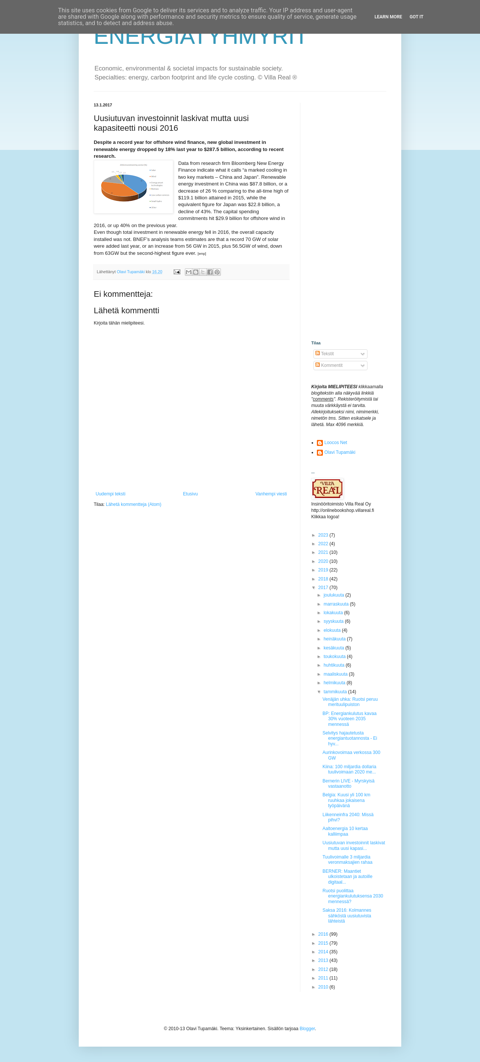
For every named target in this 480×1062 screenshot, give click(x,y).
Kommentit (329, 365)
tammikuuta (336, 691)
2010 (324, 987)
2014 (324, 951)
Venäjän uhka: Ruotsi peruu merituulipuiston (350, 702)
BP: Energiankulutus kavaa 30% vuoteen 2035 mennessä (349, 719)
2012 (324, 969)
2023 (324, 535)
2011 (324, 978)
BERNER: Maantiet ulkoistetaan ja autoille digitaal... (347, 877)
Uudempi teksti (110, 494)
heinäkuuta (335, 639)
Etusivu (190, 494)
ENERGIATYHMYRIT (201, 36)
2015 (324, 943)
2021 (324, 552)
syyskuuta (334, 621)
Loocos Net (335, 442)
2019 (324, 570)
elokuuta (333, 630)
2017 (324, 587)
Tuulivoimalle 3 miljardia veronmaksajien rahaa (347, 859)
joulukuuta (334, 595)
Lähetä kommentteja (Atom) (133, 504)
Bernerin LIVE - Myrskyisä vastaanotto (348, 783)
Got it (416, 16)
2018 (324, 579)
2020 (324, 561)
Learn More (388, 16)
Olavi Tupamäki (340, 452)
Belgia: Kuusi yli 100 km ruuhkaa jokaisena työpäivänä (346, 800)
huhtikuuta (335, 665)
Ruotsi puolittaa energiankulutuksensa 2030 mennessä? (352, 896)
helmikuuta (335, 682)
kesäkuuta (334, 648)
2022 (324, 543)
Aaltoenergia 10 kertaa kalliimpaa (345, 831)
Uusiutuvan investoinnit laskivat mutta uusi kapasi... (353, 845)
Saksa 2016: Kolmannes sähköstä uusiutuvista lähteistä (346, 916)
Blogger (307, 1028)
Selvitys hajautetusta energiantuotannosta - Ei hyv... (349, 738)
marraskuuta (337, 604)
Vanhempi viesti (271, 494)
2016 (324, 934)
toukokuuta (335, 656)
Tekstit (324, 353)
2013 (324, 960)
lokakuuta (334, 612)
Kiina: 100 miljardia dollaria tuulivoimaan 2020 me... (349, 769)
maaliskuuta (336, 674)
